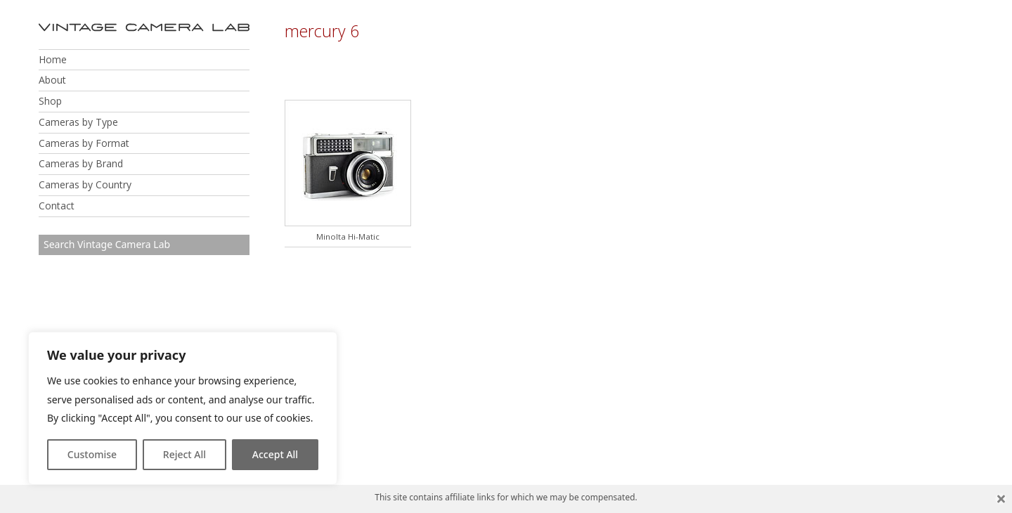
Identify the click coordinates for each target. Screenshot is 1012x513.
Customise (92, 454)
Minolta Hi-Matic (347, 236)
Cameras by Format (84, 143)
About (52, 79)
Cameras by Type (78, 122)
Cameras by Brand (81, 163)
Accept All (275, 454)
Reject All (184, 454)
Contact (56, 205)
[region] (182, 408)
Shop (50, 101)
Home (53, 59)
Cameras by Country (85, 184)
